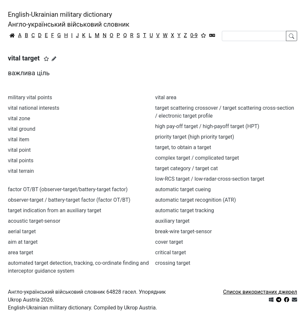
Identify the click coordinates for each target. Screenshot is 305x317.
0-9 (194, 35)
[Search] (254, 36)
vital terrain (21, 171)
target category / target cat (186, 168)
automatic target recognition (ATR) (195, 200)
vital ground (21, 129)
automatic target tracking (184, 210)
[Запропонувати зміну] (54, 58)
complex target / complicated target (197, 158)
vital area (165, 97)
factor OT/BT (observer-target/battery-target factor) (68, 189)
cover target (169, 242)
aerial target (22, 231)
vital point (19, 150)
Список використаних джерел (260, 292)
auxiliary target (172, 221)
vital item (18, 139)
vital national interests (33, 108)
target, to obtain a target (183, 147)
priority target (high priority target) (194, 137)
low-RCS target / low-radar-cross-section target (209, 179)
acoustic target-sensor (34, 221)
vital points (21, 160)
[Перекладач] (212, 35)
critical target (170, 252)
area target (20, 252)
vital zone (19, 118)
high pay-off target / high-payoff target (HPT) (207, 126)
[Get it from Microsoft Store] (271, 300)
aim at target (22, 242)
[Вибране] (203, 35)
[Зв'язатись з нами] (294, 300)
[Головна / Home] (12, 35)
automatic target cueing (183, 189)
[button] (46, 59)
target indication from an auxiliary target (54, 210)
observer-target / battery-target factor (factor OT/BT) (69, 200)
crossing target (172, 263)
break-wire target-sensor (183, 231)
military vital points (30, 97)
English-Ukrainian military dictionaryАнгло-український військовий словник (68, 19)
